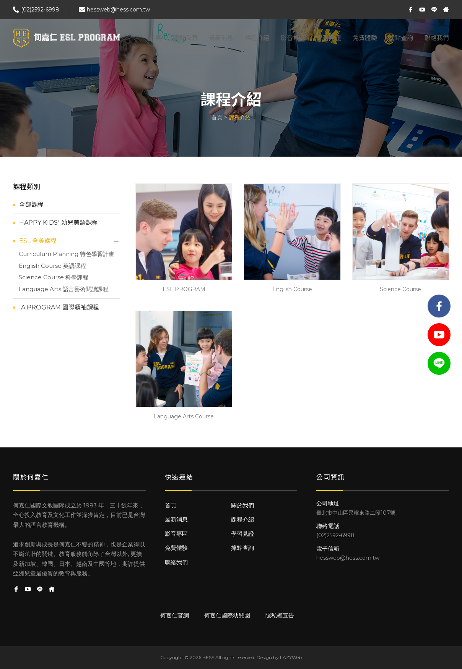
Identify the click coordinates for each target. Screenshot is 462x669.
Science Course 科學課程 (53, 277)
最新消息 (221, 38)
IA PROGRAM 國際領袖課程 (59, 307)
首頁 (155, 38)
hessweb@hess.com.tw (118, 9)
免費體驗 (365, 38)
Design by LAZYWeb (279, 657)
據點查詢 (401, 38)
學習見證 (329, 38)
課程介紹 (257, 38)
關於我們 (185, 38)
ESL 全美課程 (38, 241)
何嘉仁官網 (174, 615)
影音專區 (293, 38)
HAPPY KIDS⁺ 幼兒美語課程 (58, 222)
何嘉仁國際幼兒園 (227, 615)
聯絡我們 (437, 38)
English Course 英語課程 (52, 265)
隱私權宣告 (279, 615)
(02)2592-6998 (40, 9)
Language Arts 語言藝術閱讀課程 (64, 289)
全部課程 (31, 204)
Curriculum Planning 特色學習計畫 (66, 254)
